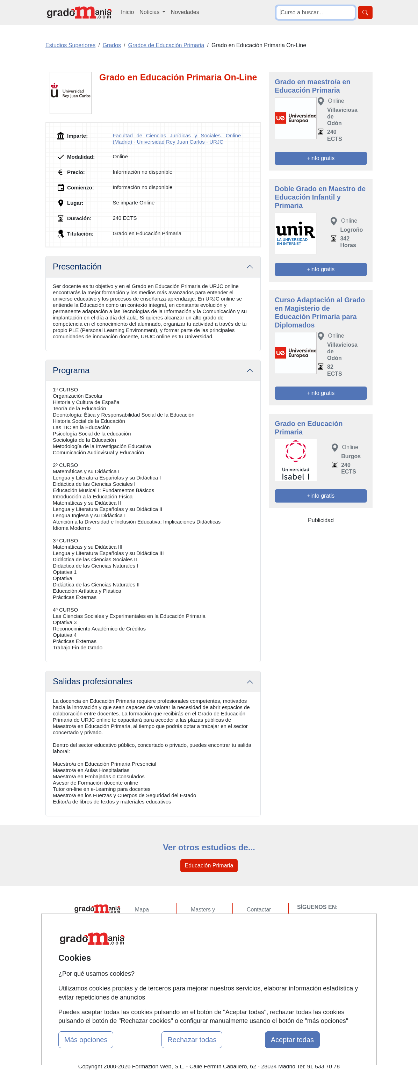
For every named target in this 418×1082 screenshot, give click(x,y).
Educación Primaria (209, 865)
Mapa (142, 910)
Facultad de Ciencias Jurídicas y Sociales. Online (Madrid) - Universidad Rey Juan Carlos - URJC (177, 138)
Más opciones (85, 1040)
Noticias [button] (150, 12)
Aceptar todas (292, 1040)
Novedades (185, 12)
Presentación (77, 266)
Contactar (259, 910)
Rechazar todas (191, 1040)
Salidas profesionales (92, 681)
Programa (71, 370)
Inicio (127, 12)
